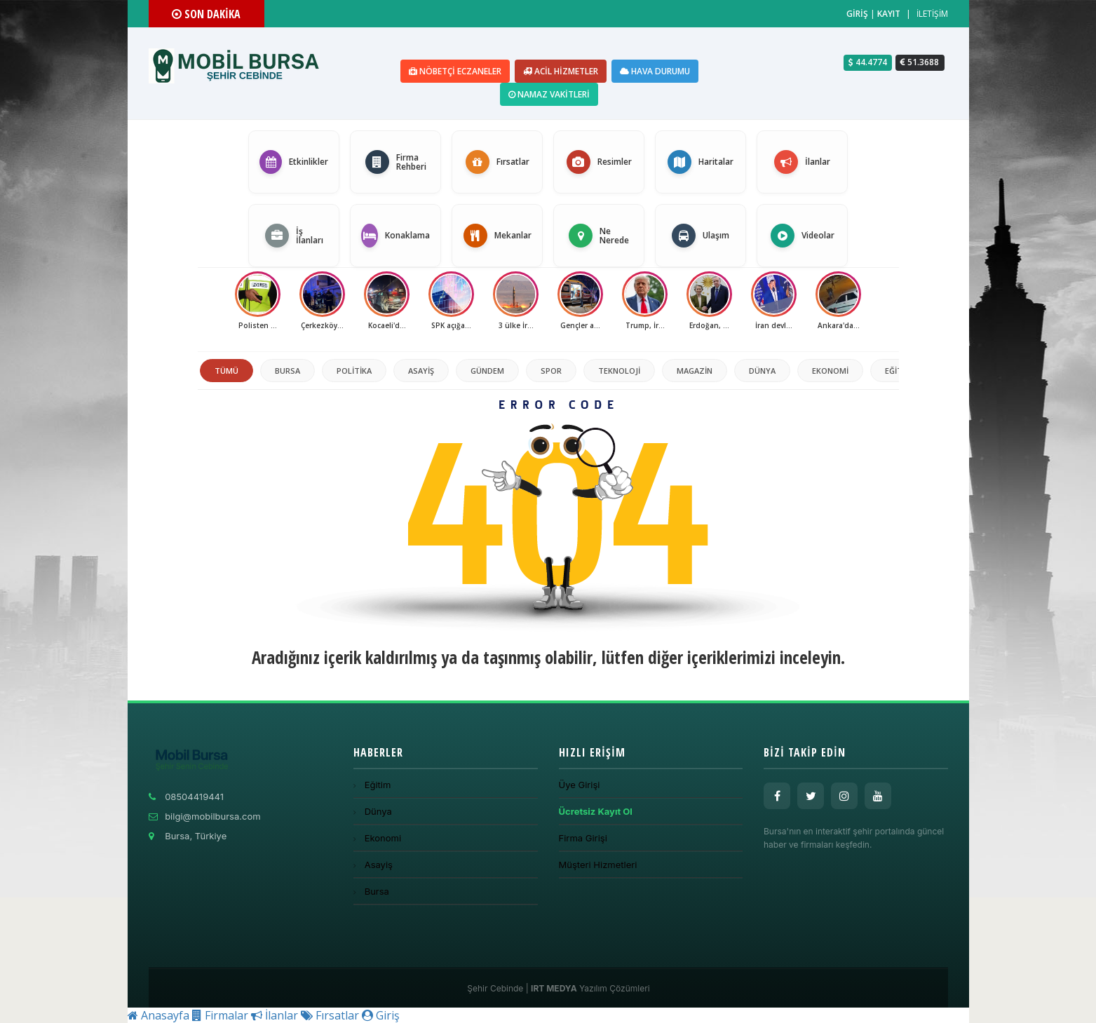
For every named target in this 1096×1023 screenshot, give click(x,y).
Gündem (487, 370)
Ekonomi (830, 370)
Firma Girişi (583, 838)
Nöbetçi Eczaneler (455, 71)
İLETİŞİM (932, 14)
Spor (551, 370)
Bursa (287, 370)
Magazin (694, 370)
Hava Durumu (655, 71)
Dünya (762, 370)
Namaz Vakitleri (549, 94)
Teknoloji (619, 370)
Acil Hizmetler (560, 71)
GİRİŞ (857, 14)
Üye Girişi (579, 784)
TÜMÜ (226, 370)
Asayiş (421, 370)
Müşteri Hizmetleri (598, 864)
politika (354, 370)
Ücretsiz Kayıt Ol (595, 811)
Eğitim (898, 370)
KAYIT (888, 14)
